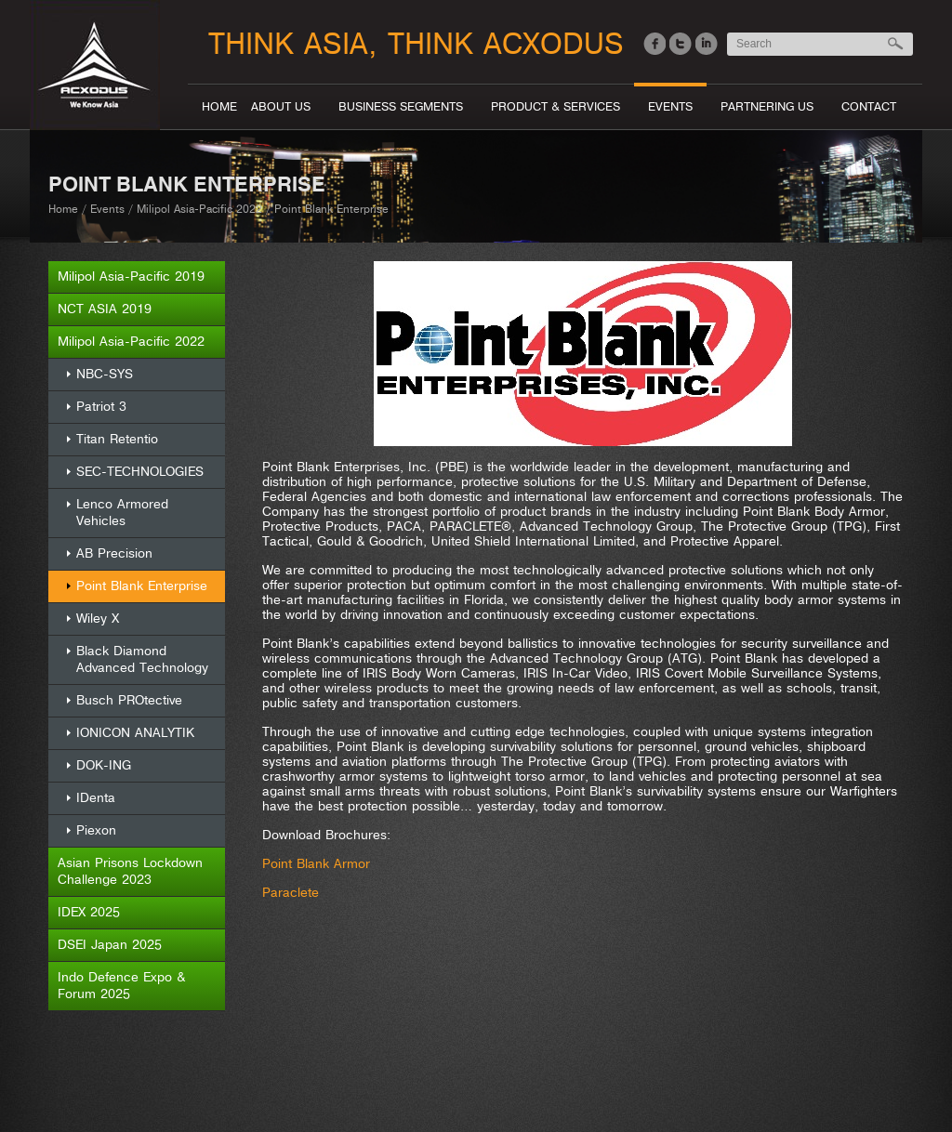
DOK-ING (103, 765)
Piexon (96, 830)
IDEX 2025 (89, 912)
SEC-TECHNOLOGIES (140, 472)
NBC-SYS (104, 374)
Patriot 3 (101, 407)
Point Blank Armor (316, 864)
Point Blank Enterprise (141, 586)
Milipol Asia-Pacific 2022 (199, 210)
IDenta (95, 798)
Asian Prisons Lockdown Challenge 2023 (130, 871)
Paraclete (290, 893)
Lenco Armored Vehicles (122, 512)
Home (219, 106)
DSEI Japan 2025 (110, 945)
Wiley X (97, 618)
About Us (281, 106)
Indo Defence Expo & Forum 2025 (121, 985)
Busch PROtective (129, 700)
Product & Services (555, 106)
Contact (868, 106)
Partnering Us (767, 106)
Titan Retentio (117, 439)
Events (670, 106)
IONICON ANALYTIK (135, 733)
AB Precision (114, 553)
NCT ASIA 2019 (105, 309)
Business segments (400, 106)
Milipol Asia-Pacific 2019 (131, 276)
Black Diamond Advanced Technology (142, 659)
